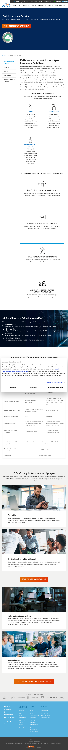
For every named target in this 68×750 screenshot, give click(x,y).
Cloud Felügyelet (23, 726)
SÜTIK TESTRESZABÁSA (32, 743)
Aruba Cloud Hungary (46, 717)
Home (4, 55)
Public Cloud (16, 5)
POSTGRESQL (54, 112)
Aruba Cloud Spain (45, 715)
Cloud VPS (21, 710)
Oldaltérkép (59, 743)
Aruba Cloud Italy (45, 710)
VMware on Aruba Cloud (26, 6)
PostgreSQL (8, 75)
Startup (34, 5)
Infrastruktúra (42, 5)
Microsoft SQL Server (30, 145)
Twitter (7, 721)
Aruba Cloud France (45, 713)
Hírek (31, 726)
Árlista (6, 67)
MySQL (6, 71)
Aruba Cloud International (47, 712)
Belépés (6, 712)
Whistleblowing (33, 733)
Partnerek (32, 727)
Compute (21, 712)
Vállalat (50, 5)
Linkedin (10, 721)
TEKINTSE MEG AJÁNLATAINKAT (16, 26)
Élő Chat (7, 706)
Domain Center (22, 727)
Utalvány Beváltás (60, 5)
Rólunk (31, 710)
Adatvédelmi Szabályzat (16, 743)
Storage (21, 724)
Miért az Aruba (33, 720)
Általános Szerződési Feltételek (46, 743)
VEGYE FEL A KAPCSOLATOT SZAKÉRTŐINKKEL (34, 682)
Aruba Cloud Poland (45, 719)
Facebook (5, 721)
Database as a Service (9, 62)
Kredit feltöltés (8, 714)
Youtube (5, 724)
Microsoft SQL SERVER (9, 80)
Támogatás (7, 709)
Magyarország (48, 1)
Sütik (25, 743)
